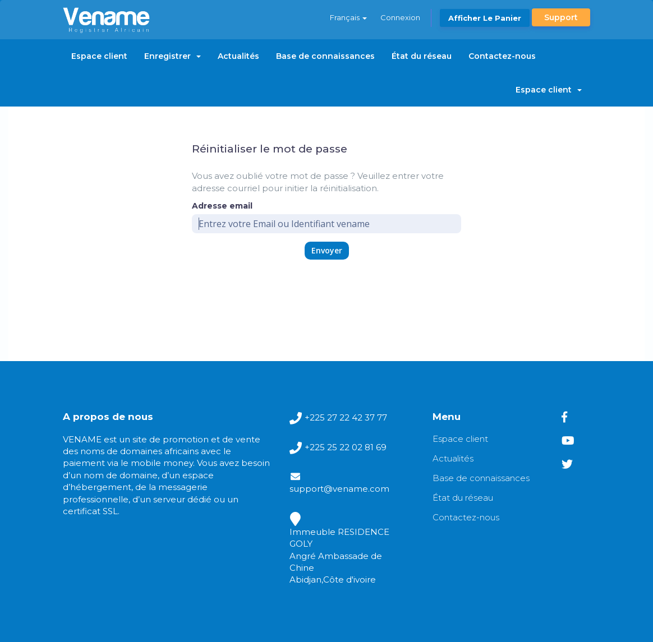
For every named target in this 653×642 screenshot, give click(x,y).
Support (561, 17)
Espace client (99, 56)
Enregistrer (172, 56)
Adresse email (222, 206)
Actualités (238, 56)
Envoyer (326, 250)
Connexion (400, 17)
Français (348, 17)
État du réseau (422, 56)
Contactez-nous (502, 56)
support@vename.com (339, 488)
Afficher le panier (484, 17)
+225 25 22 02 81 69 (346, 447)
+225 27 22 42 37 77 (346, 417)
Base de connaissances (325, 56)
